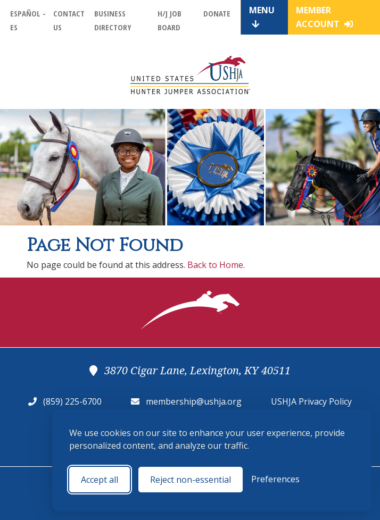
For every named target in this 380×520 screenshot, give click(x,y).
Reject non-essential (190, 479)
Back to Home (215, 265)
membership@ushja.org (194, 401)
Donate (216, 13)
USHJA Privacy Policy (311, 401)
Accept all (99, 479)
